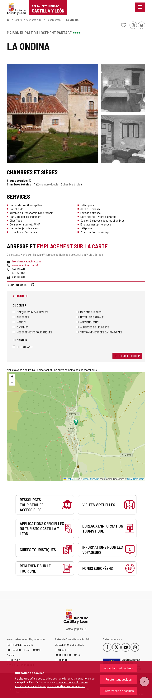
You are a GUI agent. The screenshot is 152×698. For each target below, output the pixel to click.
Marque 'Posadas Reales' (30, 312)
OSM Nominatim (135, 479)
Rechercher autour (127, 356)
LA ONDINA (72, 19)
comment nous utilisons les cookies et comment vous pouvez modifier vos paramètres (51, 684)
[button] (12, 377)
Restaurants (23, 347)
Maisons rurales (89, 312)
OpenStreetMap (91, 479)
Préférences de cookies (118, 691)
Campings (21, 327)
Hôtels (19, 322)
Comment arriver (19, 284)
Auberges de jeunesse (92, 327)
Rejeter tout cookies (118, 679)
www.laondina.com (25, 265)
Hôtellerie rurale (90, 317)
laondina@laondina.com (26, 261)
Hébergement (54, 19)
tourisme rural (34, 19)
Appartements (87, 322)
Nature (18, 19)
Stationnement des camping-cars (99, 332)
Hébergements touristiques (32, 332)
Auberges (21, 317)
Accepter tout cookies (118, 668)
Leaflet (68, 479)
